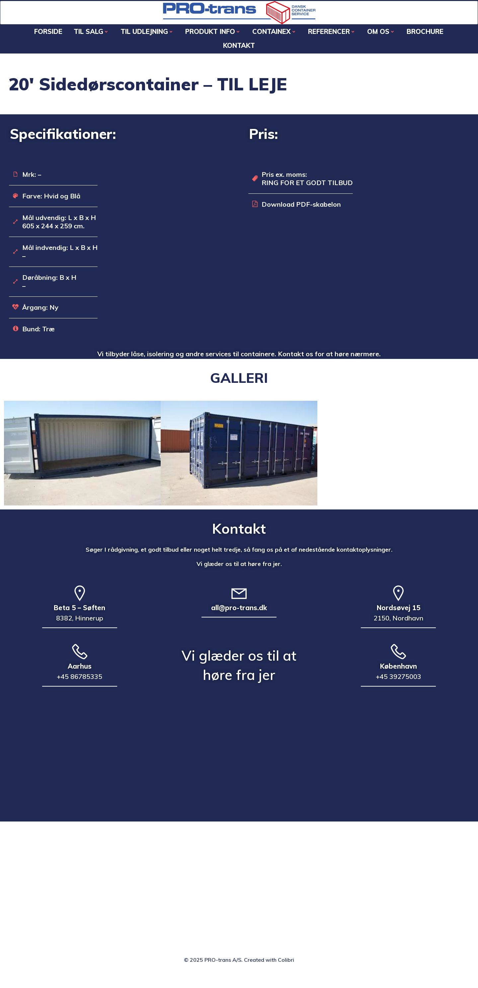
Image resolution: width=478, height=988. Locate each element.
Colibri (286, 968)
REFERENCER (311, 37)
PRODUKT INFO (192, 37)
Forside (27, 37)
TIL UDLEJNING (126, 37)
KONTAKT (449, 37)
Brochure (403, 37)
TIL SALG (70, 37)
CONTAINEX (253, 37)
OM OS (360, 37)
